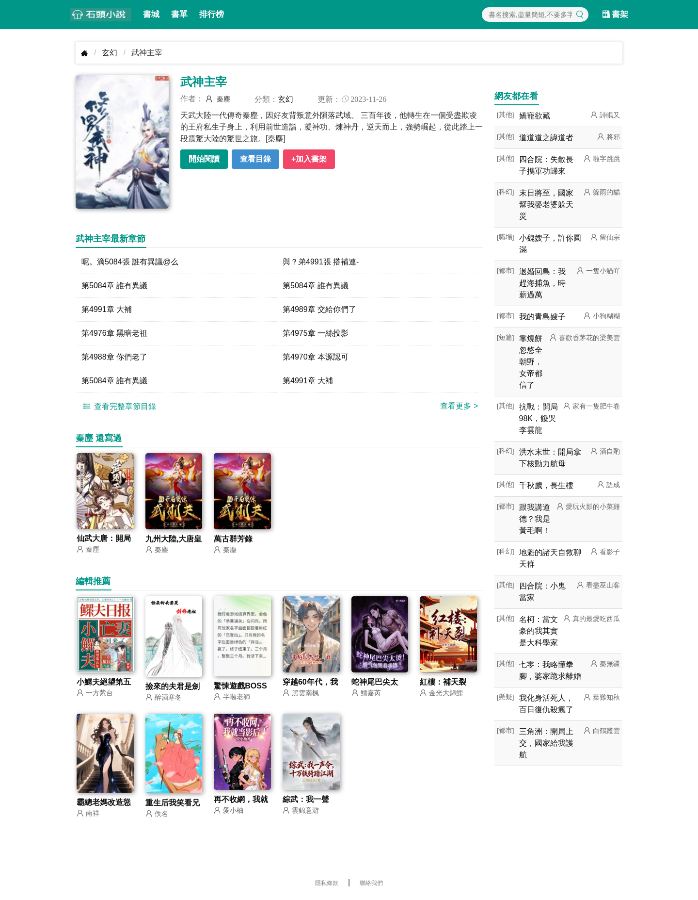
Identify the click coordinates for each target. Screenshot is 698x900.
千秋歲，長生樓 (546, 485)
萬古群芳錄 (233, 539)
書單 (179, 14)
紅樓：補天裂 (443, 682)
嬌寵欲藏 (534, 116)
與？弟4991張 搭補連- (321, 262)
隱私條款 (326, 883)
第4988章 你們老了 (114, 357)
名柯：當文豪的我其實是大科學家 (538, 631)
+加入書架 (309, 159)
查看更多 (459, 406)
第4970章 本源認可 (316, 357)
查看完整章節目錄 (118, 406)
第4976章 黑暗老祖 (114, 333)
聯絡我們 (371, 883)
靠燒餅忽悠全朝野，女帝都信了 (530, 361)
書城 (151, 14)
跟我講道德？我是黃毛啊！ (534, 519)
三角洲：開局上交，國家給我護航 (546, 743)
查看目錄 (255, 159)
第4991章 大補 (106, 309)
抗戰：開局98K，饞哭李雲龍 (538, 418)
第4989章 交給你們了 (319, 309)
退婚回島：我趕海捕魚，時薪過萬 (542, 283)
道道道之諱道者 (546, 137)
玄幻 (109, 53)
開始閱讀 (204, 159)
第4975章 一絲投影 (316, 333)
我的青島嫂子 (542, 316)
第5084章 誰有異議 (114, 285)
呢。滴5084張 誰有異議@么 (129, 262)
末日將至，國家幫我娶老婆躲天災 (546, 204)
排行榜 (211, 14)
